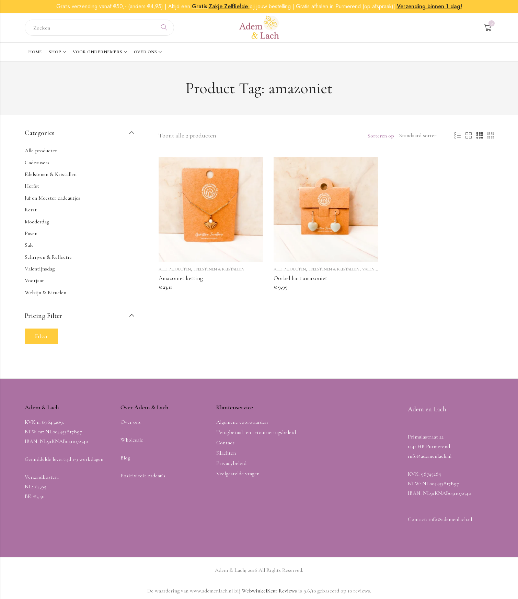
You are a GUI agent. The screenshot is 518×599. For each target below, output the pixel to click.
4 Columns (490, 135)
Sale (29, 245)
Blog (125, 457)
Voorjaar (34, 280)
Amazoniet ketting (181, 278)
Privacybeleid (231, 463)
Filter (41, 336)
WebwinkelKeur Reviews (269, 590)
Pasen (31, 233)
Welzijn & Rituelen (45, 292)
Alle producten (175, 269)
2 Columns (468, 135)
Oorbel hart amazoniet (300, 278)
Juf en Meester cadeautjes (52, 198)
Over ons (130, 422)
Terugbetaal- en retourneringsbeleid (256, 432)
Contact (225, 442)
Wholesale (131, 439)
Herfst (32, 185)
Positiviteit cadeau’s (142, 475)
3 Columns (479, 135)
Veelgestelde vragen (238, 473)
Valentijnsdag (377, 269)
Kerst (31, 209)
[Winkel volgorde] (419, 136)
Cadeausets (37, 162)
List (457, 135)
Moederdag (37, 221)
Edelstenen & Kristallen (219, 269)
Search (164, 28)
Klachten (226, 453)
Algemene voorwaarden (242, 422)
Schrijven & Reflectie (48, 257)
